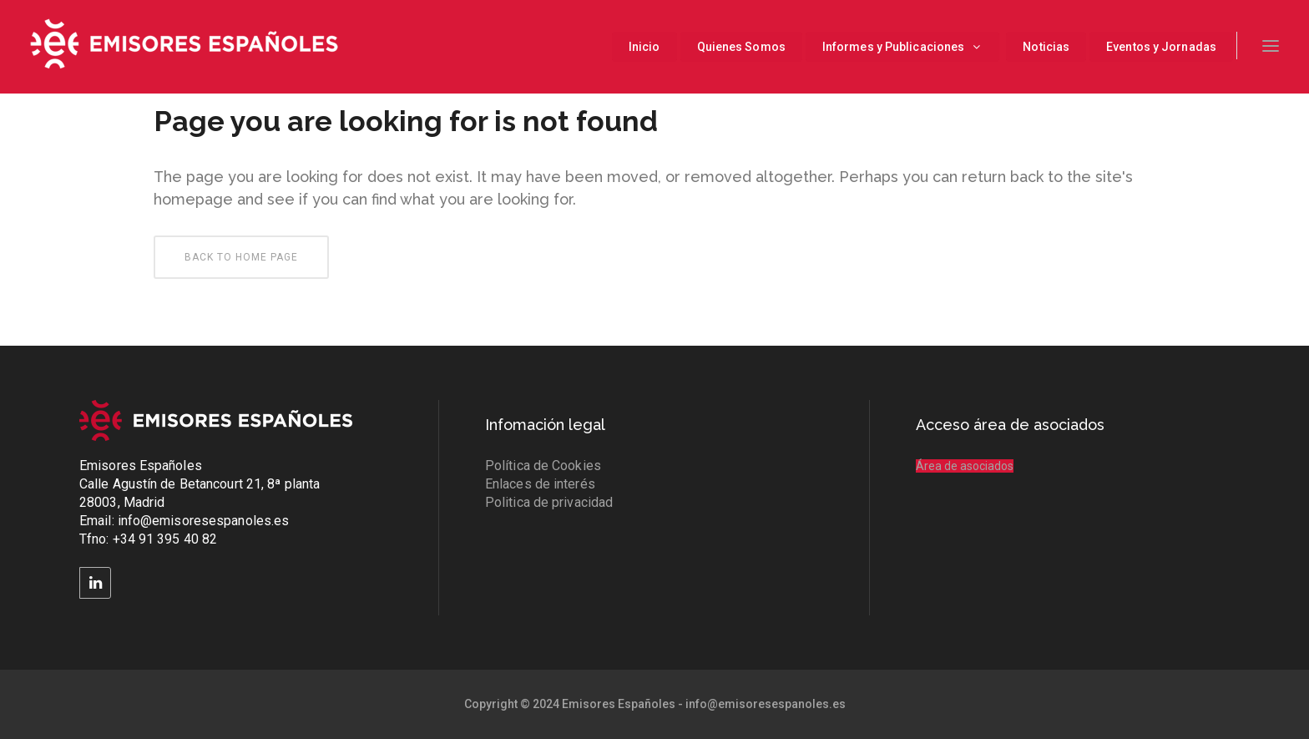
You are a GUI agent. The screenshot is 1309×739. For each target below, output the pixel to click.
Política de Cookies (543, 465)
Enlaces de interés (540, 484)
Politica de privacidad (549, 502)
